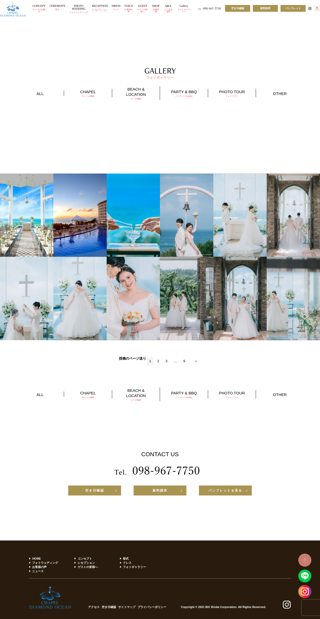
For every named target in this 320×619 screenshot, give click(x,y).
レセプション (86, 562)
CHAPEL (88, 93)
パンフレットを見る (225, 490)
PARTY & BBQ (183, 93)
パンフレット (293, 8)
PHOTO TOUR (232, 93)
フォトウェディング (45, 562)
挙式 (126, 558)
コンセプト (85, 558)
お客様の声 (39, 566)
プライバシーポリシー (152, 607)
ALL (40, 93)
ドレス (127, 562)
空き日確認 (237, 8)
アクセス (94, 607)
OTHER (280, 93)
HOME (36, 558)
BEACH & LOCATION (136, 93)
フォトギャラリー (134, 566)
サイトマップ (126, 607)
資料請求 (265, 8)
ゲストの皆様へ (88, 566)
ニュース (38, 571)
